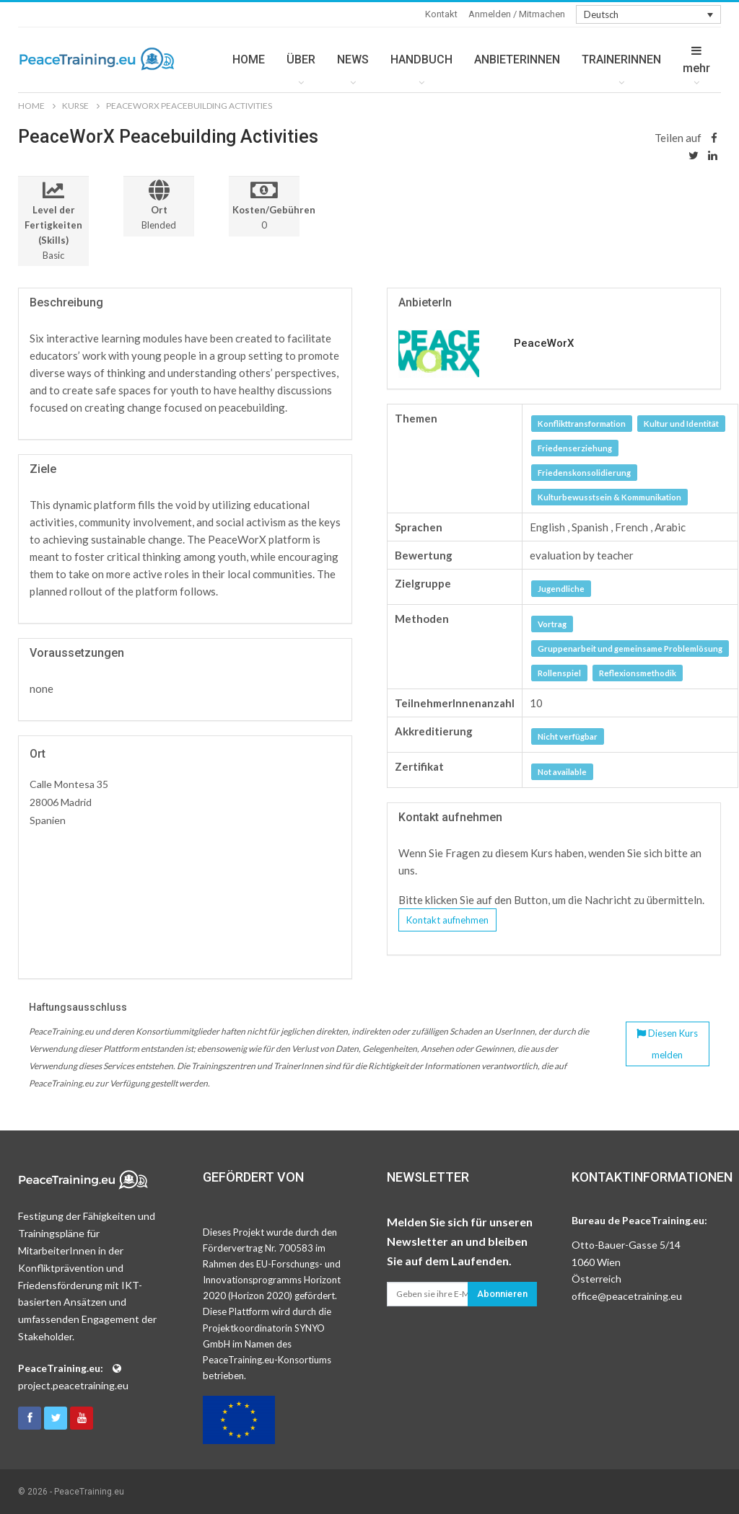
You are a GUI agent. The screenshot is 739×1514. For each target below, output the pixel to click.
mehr (696, 60)
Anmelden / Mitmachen (516, 14)
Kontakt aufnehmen (447, 920)
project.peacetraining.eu (73, 1385)
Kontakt (441, 14)
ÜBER (301, 59)
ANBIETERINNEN (517, 59)
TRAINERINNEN (621, 59)
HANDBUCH (421, 59)
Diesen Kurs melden (667, 1044)
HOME (248, 59)
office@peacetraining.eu (627, 1296)
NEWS (353, 59)
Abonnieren (502, 1293)
